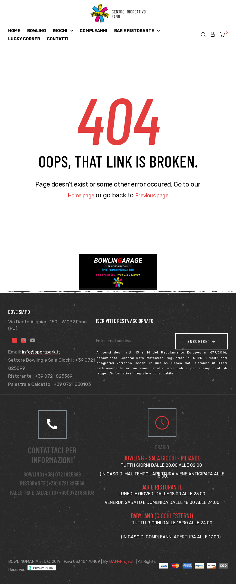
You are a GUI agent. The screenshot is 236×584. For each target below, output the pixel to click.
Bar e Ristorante (137, 30)
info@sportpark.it (41, 352)
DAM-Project (121, 561)
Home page (77, 195)
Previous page (155, 195)
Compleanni (93, 30)
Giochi (63, 30)
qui (177, 373)
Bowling (36, 30)
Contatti (58, 38)
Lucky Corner (24, 38)
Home (14, 30)
